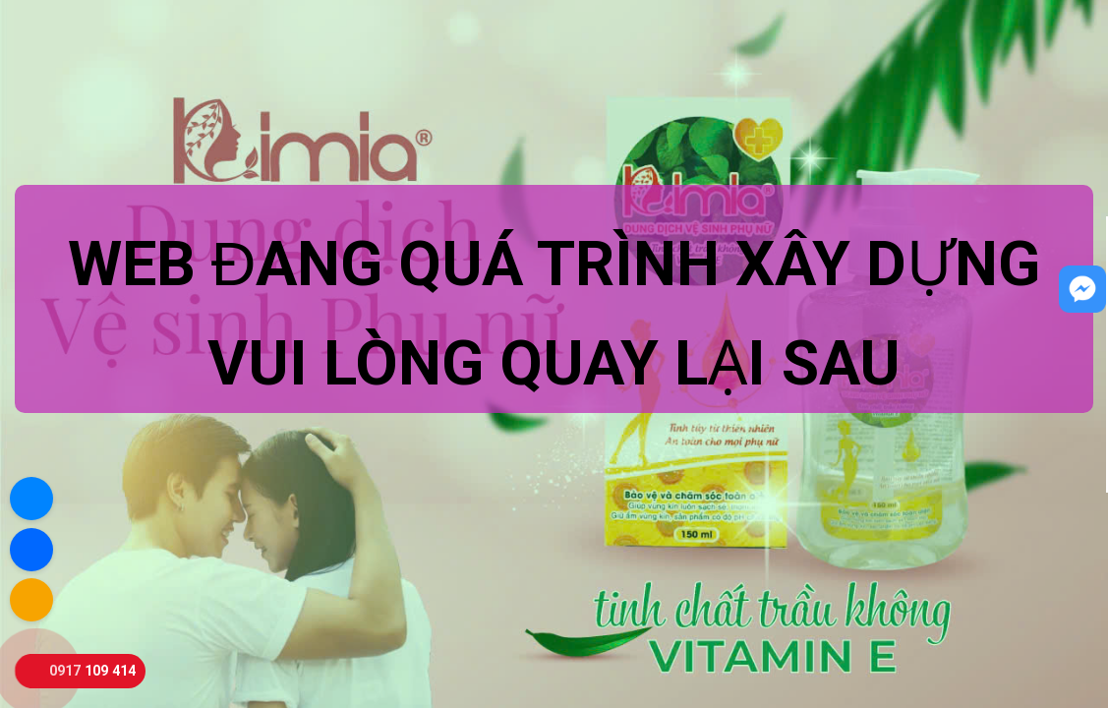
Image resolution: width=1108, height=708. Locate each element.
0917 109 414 (92, 671)
